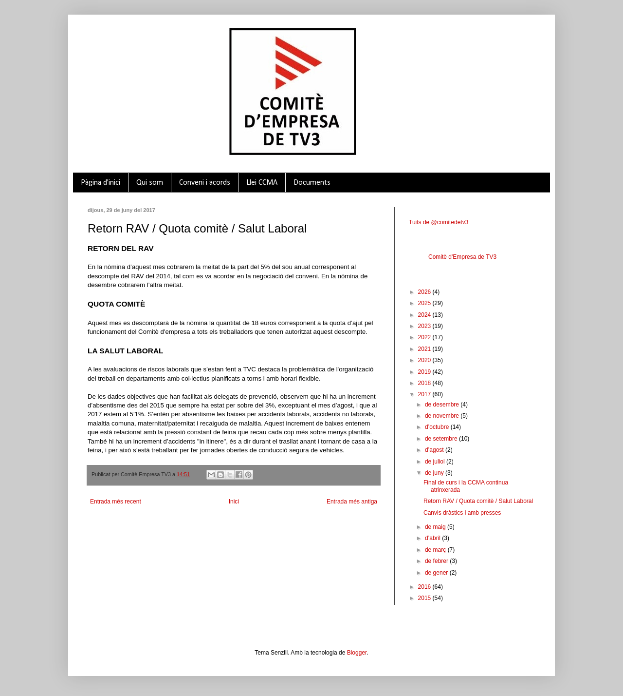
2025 (425, 303)
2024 (425, 314)
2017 (425, 394)
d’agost (435, 449)
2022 (425, 337)
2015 (425, 598)
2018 (425, 383)
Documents (311, 183)
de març (436, 549)
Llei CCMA (261, 183)
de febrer (437, 561)
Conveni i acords (204, 183)
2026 (425, 292)
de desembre (442, 404)
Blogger (357, 652)
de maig (436, 526)
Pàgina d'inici (100, 183)
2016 (425, 586)
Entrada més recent (115, 501)
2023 (425, 326)
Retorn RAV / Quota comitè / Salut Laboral (478, 501)
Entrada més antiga (352, 501)
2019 (425, 371)
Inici (234, 501)
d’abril (433, 538)
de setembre (442, 438)
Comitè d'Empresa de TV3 (462, 256)
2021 (425, 349)
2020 (425, 360)
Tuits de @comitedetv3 (438, 222)
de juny (435, 472)
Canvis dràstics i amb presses (462, 512)
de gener (437, 572)
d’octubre (438, 427)
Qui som (149, 183)
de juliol (435, 461)
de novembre (442, 415)
